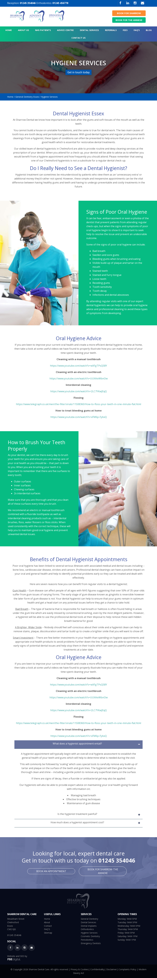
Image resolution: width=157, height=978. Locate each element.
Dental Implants (89, 925)
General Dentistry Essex (27, 96)
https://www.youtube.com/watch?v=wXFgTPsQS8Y (78, 365)
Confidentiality (97, 969)
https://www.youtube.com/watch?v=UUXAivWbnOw (79, 378)
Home (10, 96)
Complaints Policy (127, 969)
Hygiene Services (89, 932)
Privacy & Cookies (79, 969)
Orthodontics (87, 929)
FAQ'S (47, 929)
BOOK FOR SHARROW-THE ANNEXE (103, 871)
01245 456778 (60, 3)
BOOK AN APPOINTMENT (51, 871)
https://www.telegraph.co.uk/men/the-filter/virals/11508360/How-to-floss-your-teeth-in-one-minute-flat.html (78, 404)
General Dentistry (89, 918)
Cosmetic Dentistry (90, 936)
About (47, 922)
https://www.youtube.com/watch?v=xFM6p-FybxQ (78, 417)
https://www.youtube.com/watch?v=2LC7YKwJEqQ (78, 391)
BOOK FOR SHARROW (129, 13)
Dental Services (88, 922)
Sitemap (48, 932)
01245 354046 (28, 3)
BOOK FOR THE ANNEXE (129, 20)
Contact (48, 925)
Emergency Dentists (91, 943)
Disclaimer (111, 969)
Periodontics (87, 939)
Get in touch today (78, 72)
